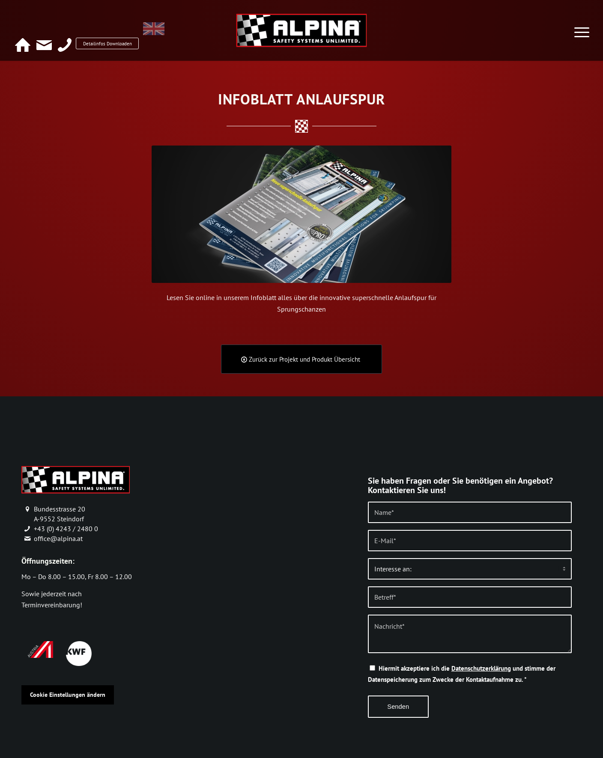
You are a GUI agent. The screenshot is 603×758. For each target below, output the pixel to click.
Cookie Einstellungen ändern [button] (67, 695)
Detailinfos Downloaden (118, 32)
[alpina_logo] (301, 30)
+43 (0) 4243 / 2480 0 (66, 528)
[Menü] (582, 27)
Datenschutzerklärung (481, 668)
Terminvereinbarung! (51, 604)
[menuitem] (182, 33)
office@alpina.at (58, 538)
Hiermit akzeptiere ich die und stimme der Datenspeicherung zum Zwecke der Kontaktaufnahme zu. (461, 674)
